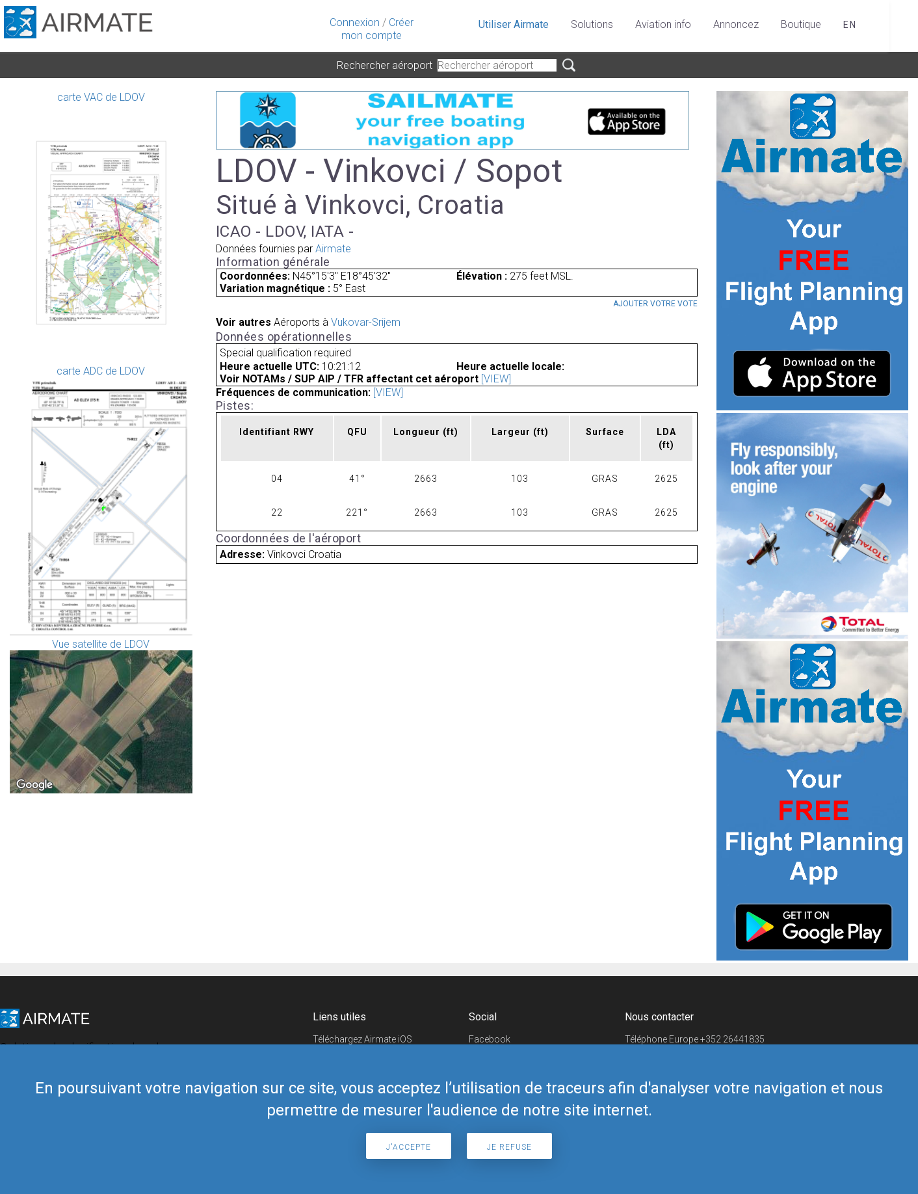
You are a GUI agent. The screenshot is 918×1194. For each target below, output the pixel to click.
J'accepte (408, 1147)
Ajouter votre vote (655, 303)
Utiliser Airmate (514, 24)
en (850, 25)
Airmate (333, 249)
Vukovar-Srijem (365, 322)
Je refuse (509, 1147)
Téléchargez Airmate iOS (362, 1039)
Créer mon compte (377, 29)
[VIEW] (496, 379)
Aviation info (663, 24)
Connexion (355, 22)
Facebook (489, 1039)
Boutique (801, 24)
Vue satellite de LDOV (101, 715)
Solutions (592, 24)
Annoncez (736, 24)
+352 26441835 (732, 1039)
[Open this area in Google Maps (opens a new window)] (34, 784)
